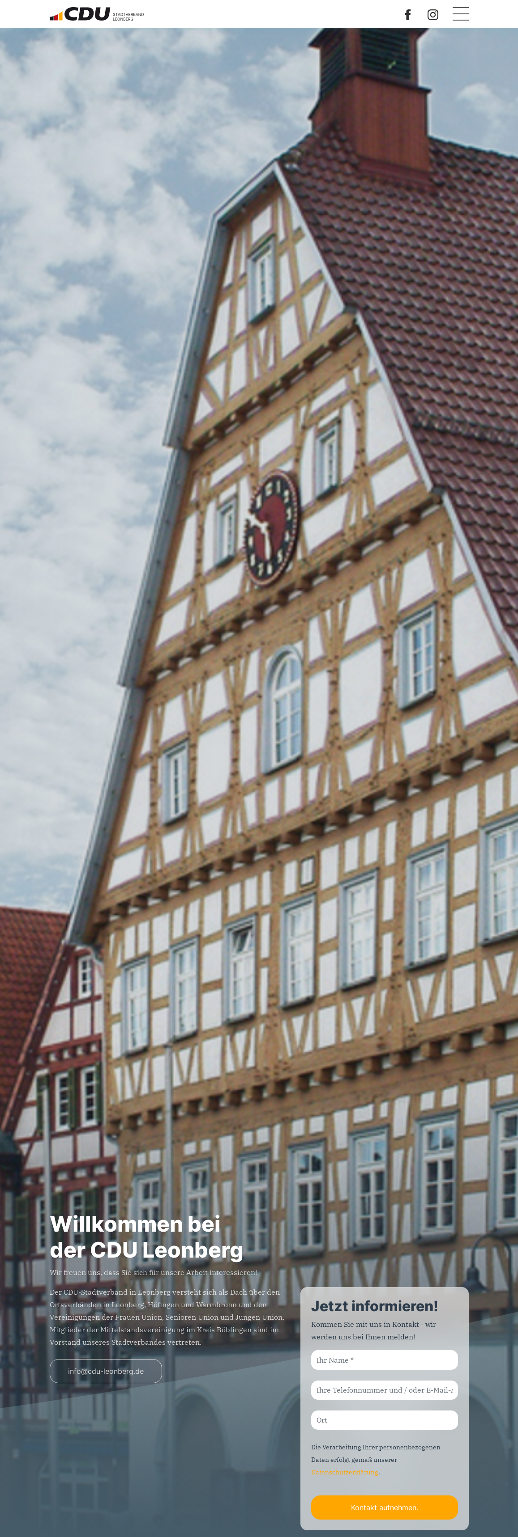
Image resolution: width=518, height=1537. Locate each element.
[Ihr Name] (384, 1359)
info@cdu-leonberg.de (106, 1371)
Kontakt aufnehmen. (384, 1507)
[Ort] (384, 1420)
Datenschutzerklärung (344, 1472)
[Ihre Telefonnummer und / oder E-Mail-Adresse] (384, 1390)
